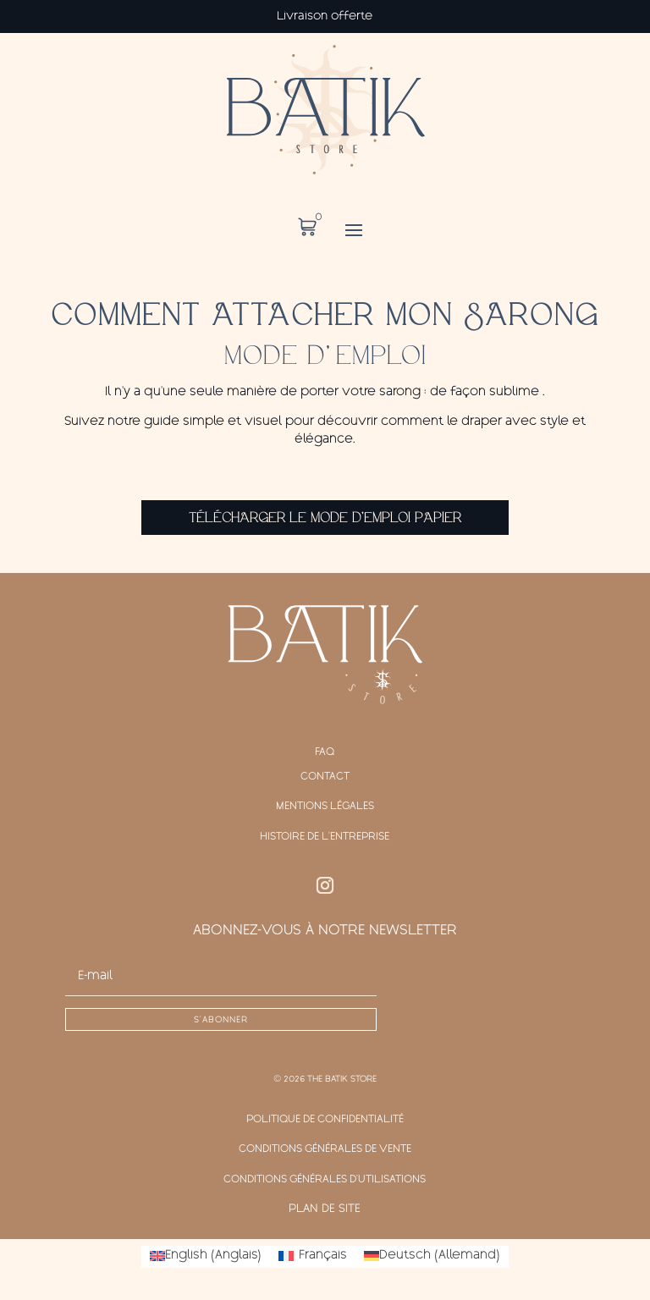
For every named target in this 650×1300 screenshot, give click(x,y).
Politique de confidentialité (325, 1120)
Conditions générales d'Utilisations (324, 1180)
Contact (325, 777)
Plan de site (325, 1210)
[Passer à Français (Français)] (312, 1257)
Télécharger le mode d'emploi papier (325, 518)
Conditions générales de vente (325, 1149)
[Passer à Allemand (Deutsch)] (432, 1257)
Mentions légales (325, 806)
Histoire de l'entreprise (324, 837)
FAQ (324, 752)
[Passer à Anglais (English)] (205, 1257)
